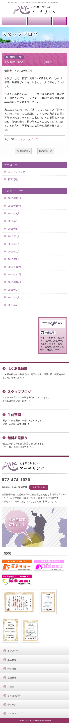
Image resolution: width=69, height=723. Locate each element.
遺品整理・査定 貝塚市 (28, 62)
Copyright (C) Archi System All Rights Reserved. (34, 720)
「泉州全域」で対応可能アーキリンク (23, 466)
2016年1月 (14, 259)
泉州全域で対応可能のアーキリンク (34, 9)
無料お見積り (39, 21)
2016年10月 (14, 205)
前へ (23, 151)
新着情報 (13, 179)
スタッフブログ (29, 139)
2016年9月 (14, 213)
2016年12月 (14, 198)
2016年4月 (14, 236)
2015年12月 (14, 267)
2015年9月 (14, 289)
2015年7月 (14, 305)
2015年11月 (14, 274)
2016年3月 (14, 244)
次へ (45, 151)
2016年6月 (14, 221)
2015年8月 (14, 297)
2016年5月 (14, 228)
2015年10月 (14, 282)
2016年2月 (14, 251)
